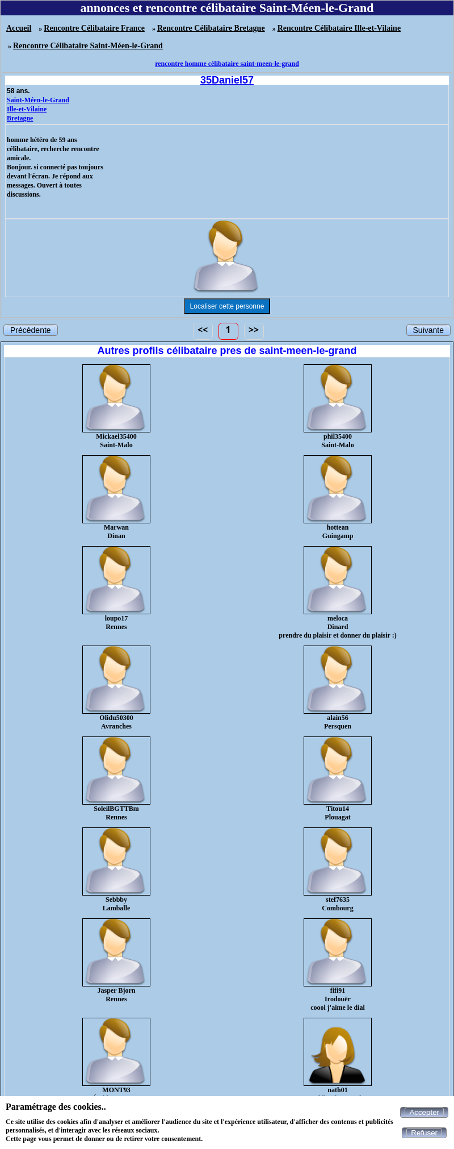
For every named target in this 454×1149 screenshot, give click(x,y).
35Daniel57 (227, 80)
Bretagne (20, 118)
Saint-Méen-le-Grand (38, 100)
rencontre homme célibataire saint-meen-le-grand (227, 64)
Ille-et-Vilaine (27, 109)
